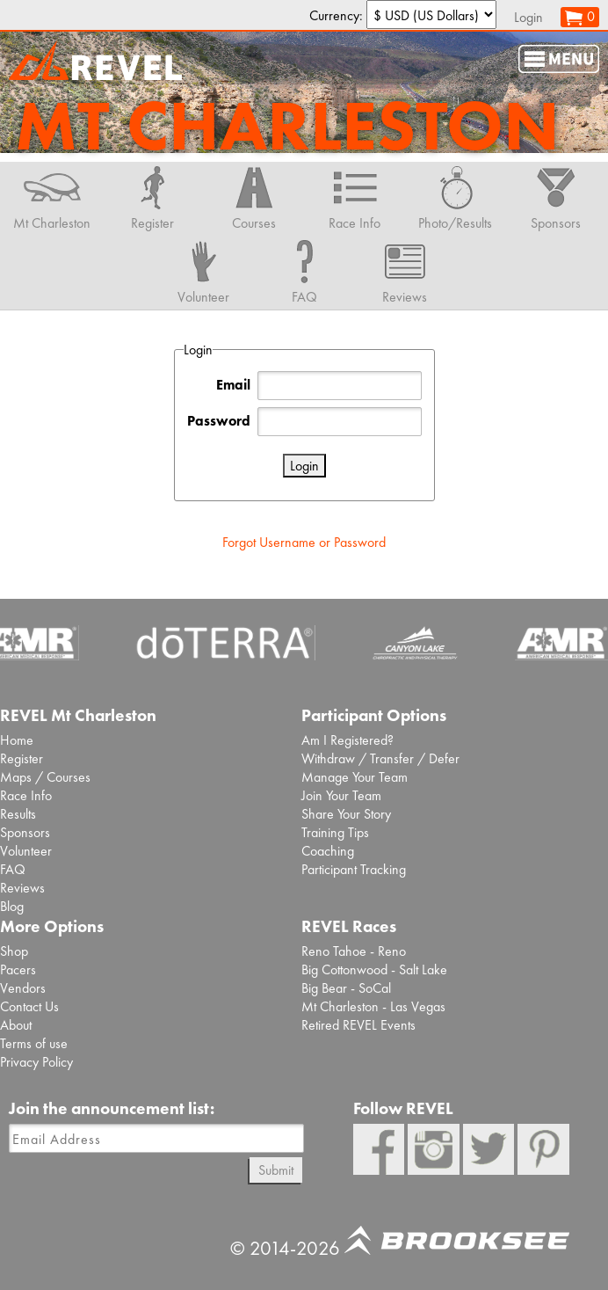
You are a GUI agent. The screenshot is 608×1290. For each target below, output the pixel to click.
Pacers (18, 969)
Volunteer (26, 851)
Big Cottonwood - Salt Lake (374, 969)
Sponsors (25, 832)
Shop (14, 951)
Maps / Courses (45, 777)
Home (16, 740)
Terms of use (34, 1043)
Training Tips (335, 832)
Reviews (22, 887)
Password (218, 421)
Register (21, 758)
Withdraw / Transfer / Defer (380, 758)
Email (233, 384)
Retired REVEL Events (358, 1025)
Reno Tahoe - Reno (353, 951)
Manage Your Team (354, 777)
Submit (275, 1170)
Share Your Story (346, 814)
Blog (12, 906)
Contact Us (29, 1006)
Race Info (26, 795)
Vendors (23, 988)
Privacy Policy (36, 1062)
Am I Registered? (347, 740)
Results (18, 814)
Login (528, 17)
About (16, 1025)
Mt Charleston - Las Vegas (373, 1006)
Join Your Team (341, 795)
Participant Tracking (353, 869)
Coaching (327, 851)
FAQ (12, 869)
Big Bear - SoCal (346, 988)
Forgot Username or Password (304, 542)
